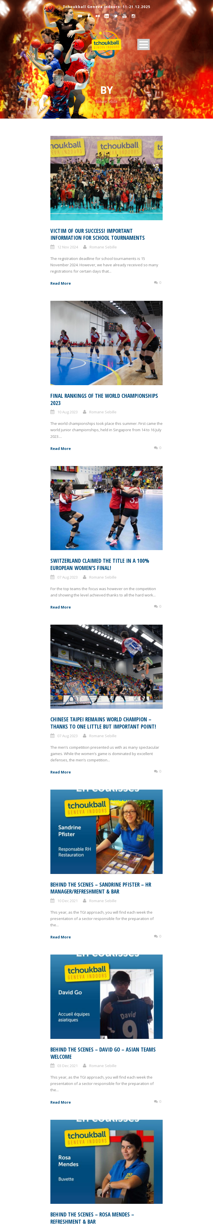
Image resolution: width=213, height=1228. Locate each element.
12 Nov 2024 (67, 247)
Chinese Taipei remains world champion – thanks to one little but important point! (103, 723)
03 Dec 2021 (67, 1065)
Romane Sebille (103, 247)
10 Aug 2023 (67, 412)
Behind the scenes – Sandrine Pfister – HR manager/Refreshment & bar (100, 888)
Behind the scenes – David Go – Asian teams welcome (103, 1053)
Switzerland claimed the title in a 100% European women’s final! (99, 564)
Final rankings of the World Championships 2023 (104, 399)
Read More (60, 283)
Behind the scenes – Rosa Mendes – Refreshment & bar (92, 1218)
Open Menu (143, 44)
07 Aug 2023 (67, 577)
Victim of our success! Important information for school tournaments (97, 234)
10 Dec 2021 (67, 900)
